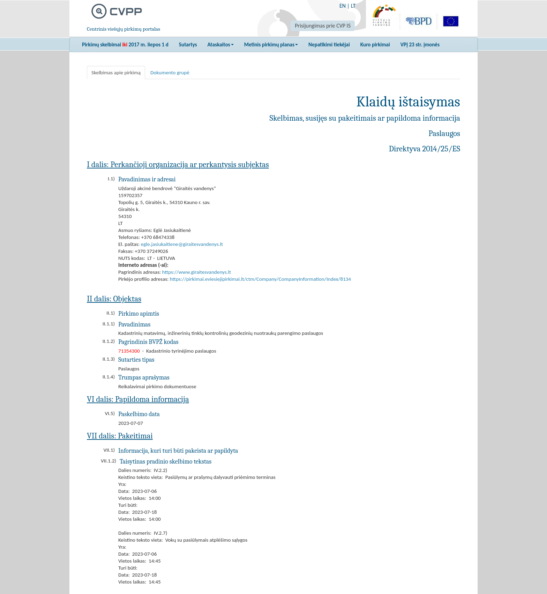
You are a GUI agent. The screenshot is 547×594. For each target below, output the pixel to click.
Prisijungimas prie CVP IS (323, 25)
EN (342, 5)
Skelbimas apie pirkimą (116, 72)
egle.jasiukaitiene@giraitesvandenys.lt (182, 244)
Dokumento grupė (169, 72)
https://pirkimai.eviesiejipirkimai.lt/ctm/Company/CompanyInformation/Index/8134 (260, 279)
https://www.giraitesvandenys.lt (196, 272)
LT (353, 5)
